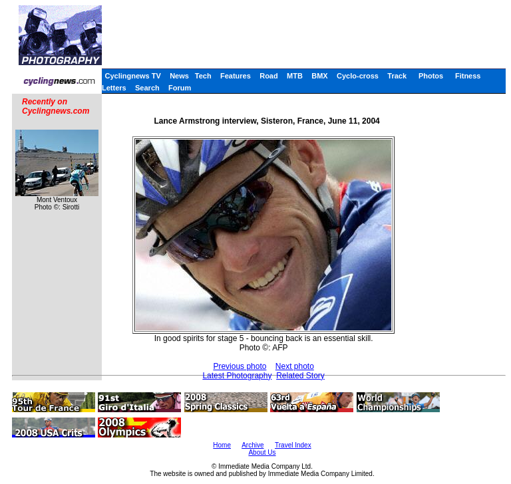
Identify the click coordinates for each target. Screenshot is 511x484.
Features (235, 76)
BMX (319, 76)
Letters (114, 88)
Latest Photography (236, 375)
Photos (431, 76)
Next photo (294, 366)
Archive (252, 445)
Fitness (468, 76)
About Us (261, 452)
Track (397, 76)
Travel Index (293, 445)
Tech (203, 76)
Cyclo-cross (358, 76)
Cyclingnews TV (132, 76)
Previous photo (239, 366)
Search (147, 88)
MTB (295, 76)
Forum (179, 88)
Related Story (300, 375)
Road (268, 76)
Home (222, 445)
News (179, 76)
